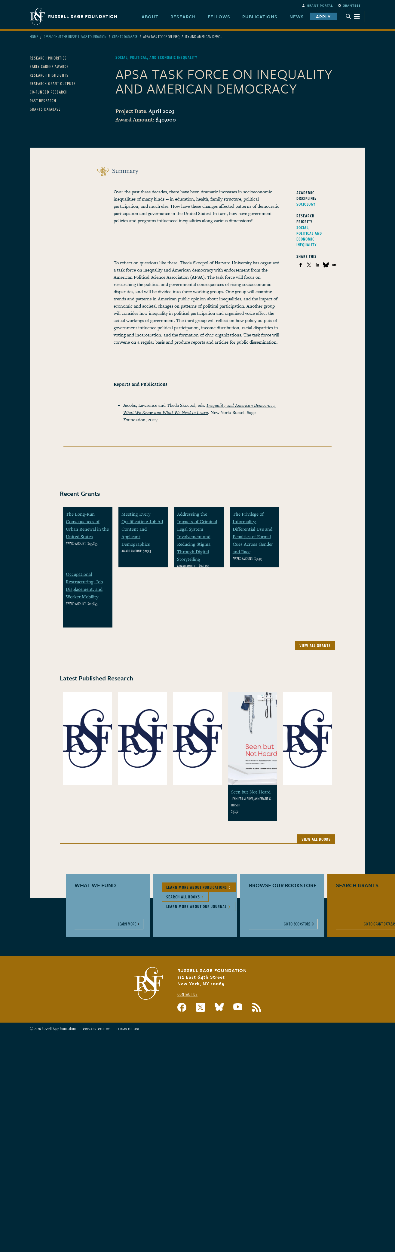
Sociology (306, 204)
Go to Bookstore (297, 924)
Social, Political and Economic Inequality (309, 236)
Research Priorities (48, 58)
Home (34, 36)
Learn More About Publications (196, 887)
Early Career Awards (49, 66)
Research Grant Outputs (53, 83)
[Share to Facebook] (301, 265)
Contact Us (187, 994)
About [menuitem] (150, 16)
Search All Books (183, 897)
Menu (353, 16)
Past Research (43, 100)
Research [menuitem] (183, 16)
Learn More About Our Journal (196, 906)
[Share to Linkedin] (317, 265)
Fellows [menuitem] (219, 16)
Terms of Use (128, 1028)
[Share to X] (309, 265)
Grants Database (124, 36)
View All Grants (315, 645)
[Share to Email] (334, 265)
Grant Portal (320, 5)
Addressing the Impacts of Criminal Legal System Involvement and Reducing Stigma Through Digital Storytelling (197, 536)
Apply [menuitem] (323, 16)
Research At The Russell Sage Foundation (75, 36)
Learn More (127, 924)
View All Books (316, 839)
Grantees (352, 5)
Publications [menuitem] (259, 16)
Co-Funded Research (49, 92)
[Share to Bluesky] (326, 265)
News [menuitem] (296, 16)
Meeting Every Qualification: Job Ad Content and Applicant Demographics (142, 529)
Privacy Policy (96, 1028)
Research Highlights (49, 75)
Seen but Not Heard (251, 792)
